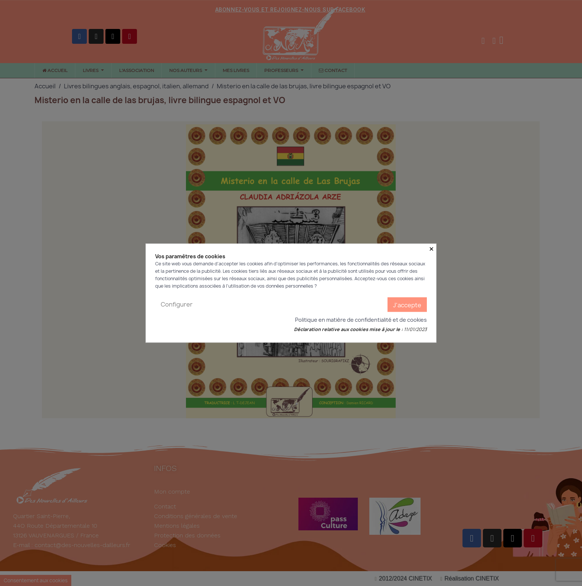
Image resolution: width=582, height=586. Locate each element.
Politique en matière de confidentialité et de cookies (361, 319)
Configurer (177, 304)
